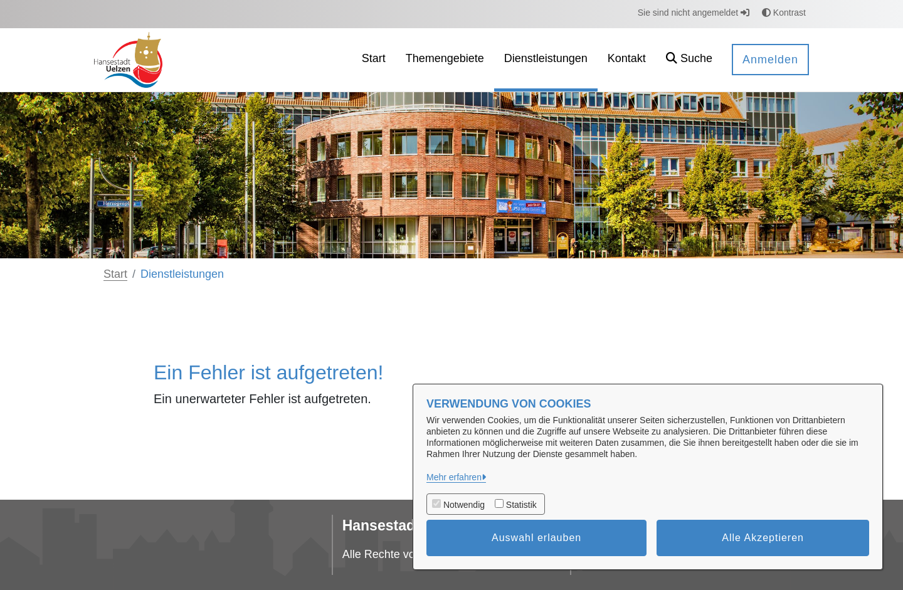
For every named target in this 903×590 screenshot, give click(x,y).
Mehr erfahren (454, 477)
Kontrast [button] (784, 13)
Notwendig (464, 505)
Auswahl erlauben (536, 537)
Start (115, 274)
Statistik (521, 505)
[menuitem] (374, 60)
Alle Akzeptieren (763, 537)
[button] (689, 60)
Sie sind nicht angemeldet (693, 13)
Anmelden (770, 59)
